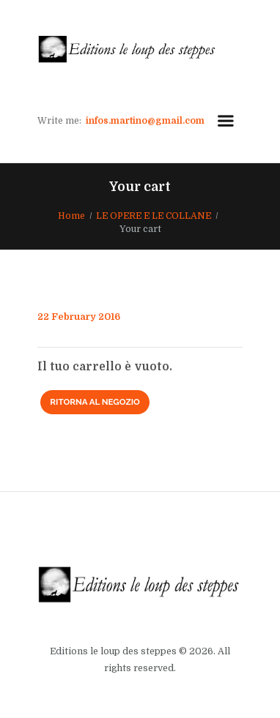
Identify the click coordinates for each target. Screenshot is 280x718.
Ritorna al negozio (94, 402)
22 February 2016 (78, 317)
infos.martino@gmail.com (145, 121)
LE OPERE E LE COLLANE (153, 216)
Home (71, 216)
